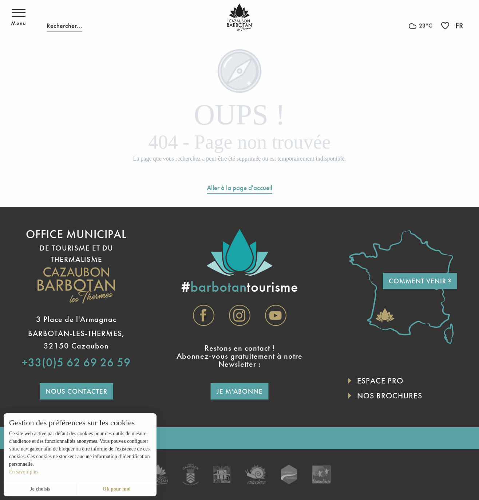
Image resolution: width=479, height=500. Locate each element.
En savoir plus (23, 472)
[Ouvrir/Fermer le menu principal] (18, 17)
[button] (64, 17)
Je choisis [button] (39, 489)
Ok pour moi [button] (117, 489)
